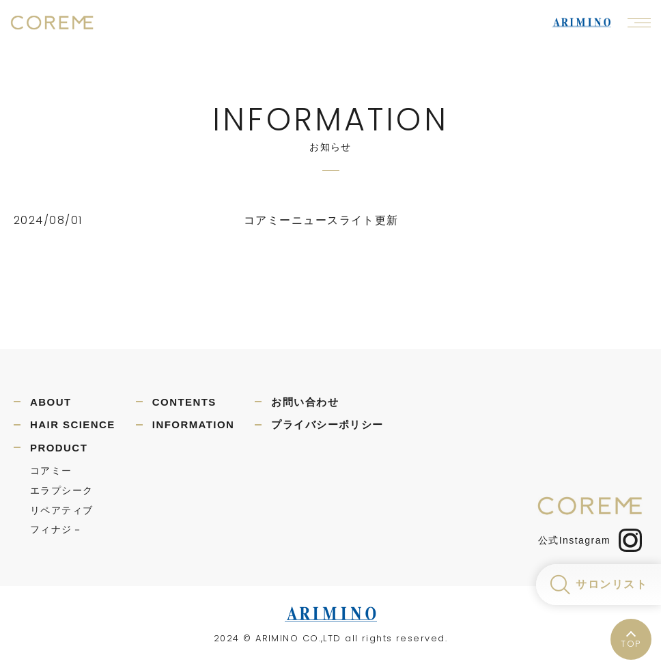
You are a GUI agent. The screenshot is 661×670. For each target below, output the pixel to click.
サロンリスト (611, 584)
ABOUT (51, 402)
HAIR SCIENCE (72, 424)
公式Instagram (590, 540)
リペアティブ (62, 510)
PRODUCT (58, 447)
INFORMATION (193, 424)
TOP (631, 643)
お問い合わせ (305, 402)
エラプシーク (62, 490)
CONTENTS (184, 402)
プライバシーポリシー (327, 424)
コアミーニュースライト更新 (321, 220)
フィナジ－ (56, 529)
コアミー (51, 470)
